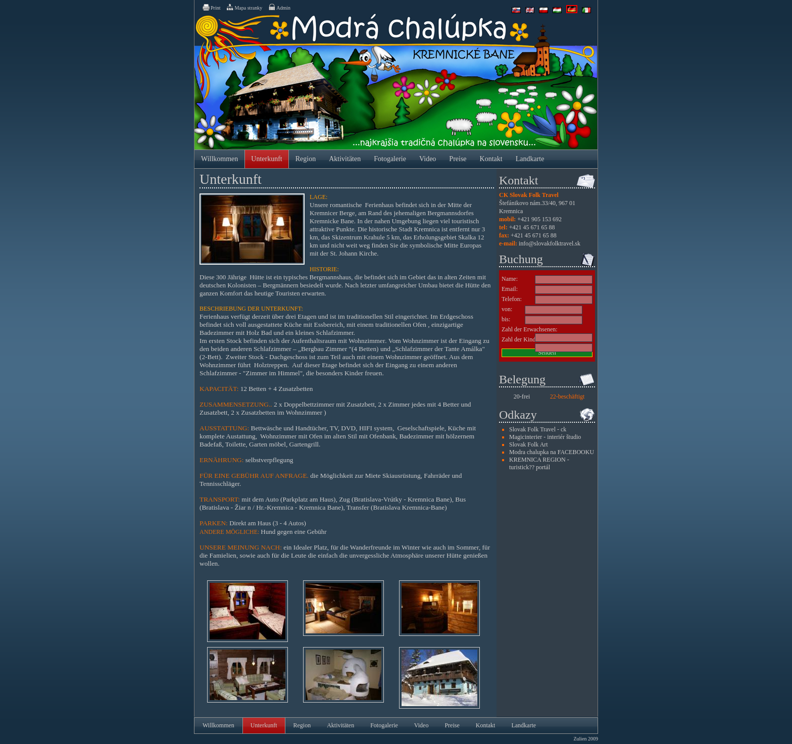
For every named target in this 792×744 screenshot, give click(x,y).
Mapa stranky (244, 7)
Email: (510, 288)
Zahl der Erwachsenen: (530, 329)
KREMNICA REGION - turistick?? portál (539, 463)
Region (305, 159)
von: (507, 309)
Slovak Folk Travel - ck (537, 429)
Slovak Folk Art (528, 444)
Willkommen (219, 159)
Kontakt (491, 159)
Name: (510, 278)
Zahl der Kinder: (522, 339)
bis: (506, 319)
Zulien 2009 (585, 738)
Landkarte (530, 159)
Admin (279, 7)
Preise (457, 159)
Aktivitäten (345, 159)
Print (211, 7)
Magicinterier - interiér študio (545, 436)
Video (427, 159)
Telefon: (512, 299)
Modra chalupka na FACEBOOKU (551, 452)
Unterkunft (266, 159)
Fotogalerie (390, 159)
